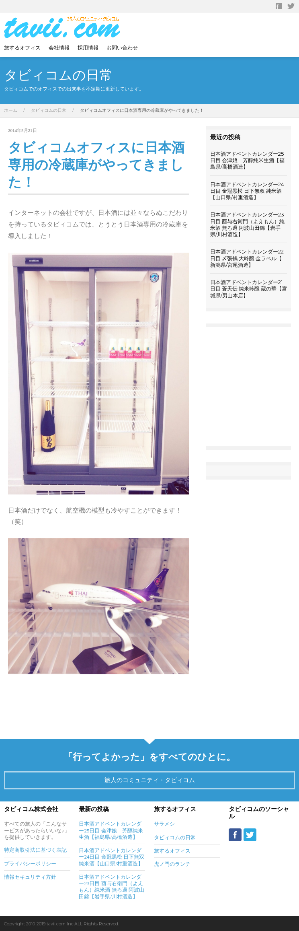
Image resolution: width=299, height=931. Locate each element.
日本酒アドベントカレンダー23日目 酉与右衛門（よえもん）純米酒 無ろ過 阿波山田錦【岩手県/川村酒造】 (247, 224)
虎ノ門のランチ (172, 864)
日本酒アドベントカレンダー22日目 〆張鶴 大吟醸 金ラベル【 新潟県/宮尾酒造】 (247, 258)
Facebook (279, 6)
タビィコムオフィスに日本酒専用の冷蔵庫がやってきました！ (96, 164)
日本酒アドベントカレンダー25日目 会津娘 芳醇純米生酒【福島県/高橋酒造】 (247, 160)
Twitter (291, 6)
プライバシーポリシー (30, 864)
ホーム (10, 110)
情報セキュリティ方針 (30, 877)
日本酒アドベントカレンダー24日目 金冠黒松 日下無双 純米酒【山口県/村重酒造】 (247, 191)
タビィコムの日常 (48, 110)
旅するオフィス (22, 47)
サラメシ (164, 824)
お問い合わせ (122, 47)
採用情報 (88, 47)
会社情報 (59, 47)
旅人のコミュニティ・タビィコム (149, 780)
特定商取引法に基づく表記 (35, 850)
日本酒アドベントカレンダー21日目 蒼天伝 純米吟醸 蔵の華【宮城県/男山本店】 (248, 289)
